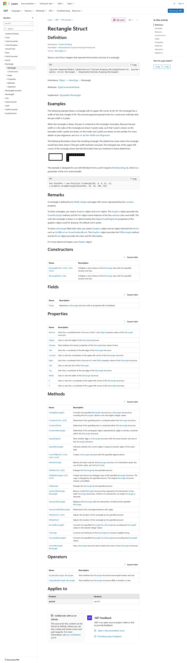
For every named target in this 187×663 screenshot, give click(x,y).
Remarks (158, 32)
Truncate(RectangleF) (57, 538)
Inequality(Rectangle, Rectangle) (62, 580)
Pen (112, 114)
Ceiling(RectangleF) (56, 412)
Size (50, 365)
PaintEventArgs (119, 167)
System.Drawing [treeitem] (12, 33)
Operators (159, 49)
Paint (66, 171)
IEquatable (64, 95)
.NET (57, 19)
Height (83, 201)
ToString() (53, 532)
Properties (159, 42)
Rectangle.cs (60, 50)
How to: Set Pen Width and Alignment (92, 135)
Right (51, 360)
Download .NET (175, 10)
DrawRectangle (55, 215)
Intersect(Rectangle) (57, 501)
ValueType (73, 80)
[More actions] (137, 20)
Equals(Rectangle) (56, 446)
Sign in (181, 3)
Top (50, 370)
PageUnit (100, 218)
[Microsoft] (5, 3)
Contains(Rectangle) (57, 430)
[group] (93, 71)
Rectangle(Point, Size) (57, 276)
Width (76, 201)
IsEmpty (52, 345)
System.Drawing (65, 44)
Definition (159, 25)
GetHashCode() (55, 462)
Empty (51, 305)
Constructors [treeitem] (12, 71)
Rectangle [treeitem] (11, 67)
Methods (158, 45)
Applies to (159, 52)
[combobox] (18, 23)
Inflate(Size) (53, 486)
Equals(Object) (55, 438)
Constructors (160, 35)
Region (82, 241)
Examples (158, 28)
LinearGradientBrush (77, 232)
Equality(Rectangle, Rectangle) (61, 575)
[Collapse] (33, 17)
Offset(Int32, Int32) (57, 515)
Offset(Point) (54, 520)
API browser (66, 19)
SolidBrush (60, 232)
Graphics (81, 211)
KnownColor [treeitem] (10, 48)
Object (62, 80)
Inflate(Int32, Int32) (57, 470)
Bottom (52, 332)
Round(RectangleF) (56, 525)
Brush (136, 228)
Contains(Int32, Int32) (58, 420)
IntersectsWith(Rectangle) (59, 509)
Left (50, 350)
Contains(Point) (55, 425)
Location (130, 201)
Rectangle (75, 95)
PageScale (113, 218)
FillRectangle (125, 232)
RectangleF (96, 412)
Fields (157, 39)
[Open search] (174, 3)
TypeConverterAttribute (68, 87)
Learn (50, 19)
